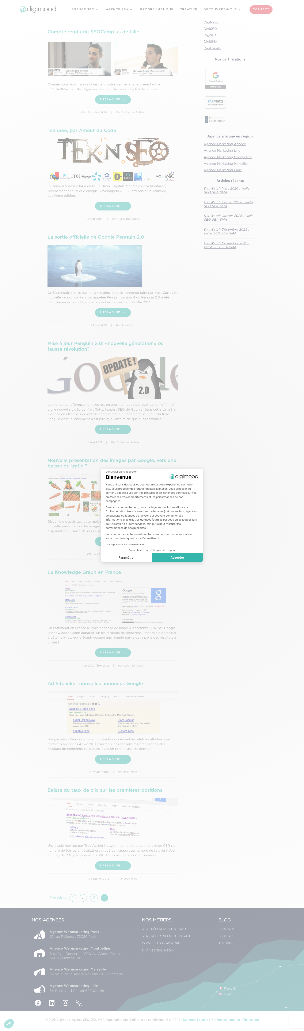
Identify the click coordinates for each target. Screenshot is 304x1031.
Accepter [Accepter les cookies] (177, 557)
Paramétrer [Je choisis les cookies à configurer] (126, 557)
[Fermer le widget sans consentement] (121, 472)
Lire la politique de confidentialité (125, 544)
